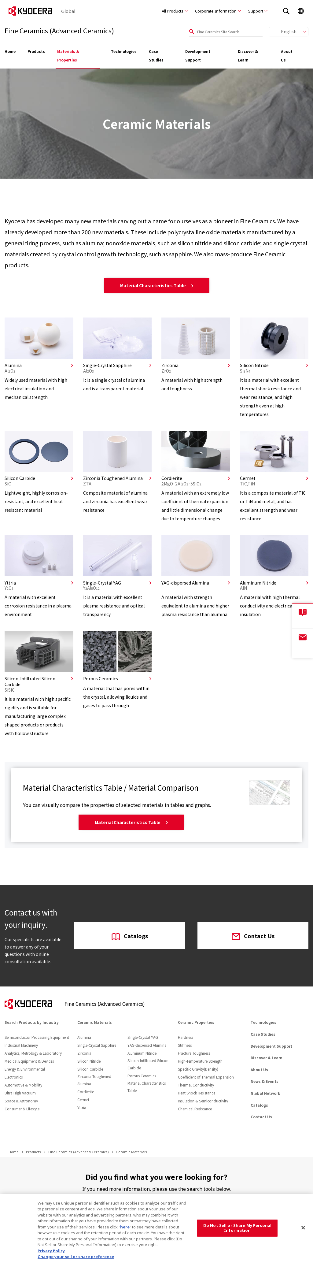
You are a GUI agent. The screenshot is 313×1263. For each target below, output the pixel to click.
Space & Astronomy (21, 1100)
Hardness (185, 1037)
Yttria (81, 1107)
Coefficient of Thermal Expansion (206, 1076)
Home (10, 51)
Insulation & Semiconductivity (203, 1100)
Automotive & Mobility (23, 1084)
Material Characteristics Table (156, 285)
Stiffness (185, 1045)
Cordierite (85, 1091)
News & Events (264, 1081)
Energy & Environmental (25, 1069)
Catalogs (130, 936)
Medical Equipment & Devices (29, 1061)
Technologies (124, 51)
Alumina (84, 1037)
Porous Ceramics (141, 1075)
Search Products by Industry (32, 1022)
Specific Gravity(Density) (198, 1069)
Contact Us (253, 936)
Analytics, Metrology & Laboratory (33, 1053)
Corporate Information (216, 11)
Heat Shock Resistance (196, 1092)
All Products (172, 11)
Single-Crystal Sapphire (96, 1045)
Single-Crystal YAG (142, 1037)
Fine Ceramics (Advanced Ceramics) (78, 1152)
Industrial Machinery (21, 1045)
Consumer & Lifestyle (22, 1108)
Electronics (14, 1076)
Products (36, 51)
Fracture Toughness (194, 1053)
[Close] (303, 1228)
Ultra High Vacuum (20, 1092)
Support (255, 11)
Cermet (83, 1099)
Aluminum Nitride (141, 1053)
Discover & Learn (248, 55)
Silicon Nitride (89, 1061)
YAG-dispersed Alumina (147, 1045)
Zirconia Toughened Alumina (94, 1080)
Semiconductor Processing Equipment (37, 1037)
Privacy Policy (51, 1251)
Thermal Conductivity (196, 1084)
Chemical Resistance (195, 1108)
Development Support (197, 55)
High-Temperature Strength (200, 1061)
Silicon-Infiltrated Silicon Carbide (147, 1064)
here (125, 1227)
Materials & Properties (68, 55)
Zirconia (84, 1053)
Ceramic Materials (94, 1022)
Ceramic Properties (196, 1022)
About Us (287, 55)
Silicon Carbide (90, 1069)
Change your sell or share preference (76, 1256)
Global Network (265, 1093)
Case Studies (156, 55)
